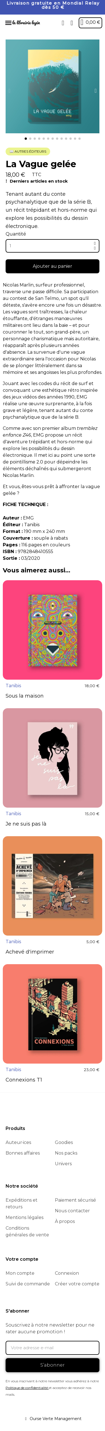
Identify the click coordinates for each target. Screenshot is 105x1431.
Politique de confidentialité (27, 1388)
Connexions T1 (24, 1080)
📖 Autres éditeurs (28, 151)
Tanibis (13, 685)
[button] (63, 23)
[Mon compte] (71, 23)
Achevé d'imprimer (30, 952)
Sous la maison (25, 696)
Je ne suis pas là (26, 824)
